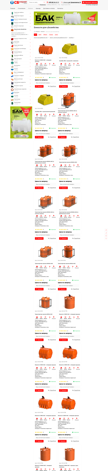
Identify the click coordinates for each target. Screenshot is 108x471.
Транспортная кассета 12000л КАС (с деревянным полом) (65, 107)
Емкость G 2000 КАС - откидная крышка (44, 301)
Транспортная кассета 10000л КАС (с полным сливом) (43, 156)
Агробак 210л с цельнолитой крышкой (86, 58)
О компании (21, 8)
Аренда (38, 8)
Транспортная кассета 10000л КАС (86, 156)
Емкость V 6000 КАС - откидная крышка (65, 350)
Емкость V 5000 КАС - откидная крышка (87, 350)
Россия (51, 63)
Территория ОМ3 (65, 4)
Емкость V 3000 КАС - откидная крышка (44, 399)
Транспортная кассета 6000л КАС (43, 204)
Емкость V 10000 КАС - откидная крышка (66, 301)
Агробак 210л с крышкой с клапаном (64, 58)
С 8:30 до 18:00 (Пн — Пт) (53, 4)
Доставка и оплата (49, 8)
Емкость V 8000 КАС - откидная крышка (44, 350)
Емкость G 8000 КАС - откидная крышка (44, 58)
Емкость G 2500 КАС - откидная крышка (87, 253)
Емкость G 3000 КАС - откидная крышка (65, 253)
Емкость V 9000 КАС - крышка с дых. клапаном (87, 301)
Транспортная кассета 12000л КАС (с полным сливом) (43, 107)
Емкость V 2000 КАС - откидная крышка (87, 204)
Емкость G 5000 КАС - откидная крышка (44, 253)
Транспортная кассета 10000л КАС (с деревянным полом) (65, 156)
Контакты (60, 8)
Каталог (30, 8)
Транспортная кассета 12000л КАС (86, 107)
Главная (12, 8)
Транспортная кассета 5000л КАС (65, 204)
